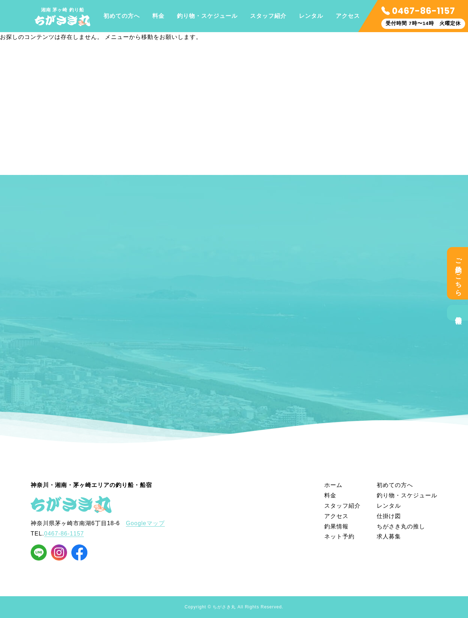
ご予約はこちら (458, 273)
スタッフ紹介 (268, 16)
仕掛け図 (389, 516)
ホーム (333, 485)
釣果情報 (458, 312)
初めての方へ (121, 16)
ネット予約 (339, 536)
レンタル (311, 16)
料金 (158, 16)
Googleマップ (145, 523)
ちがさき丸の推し (401, 526)
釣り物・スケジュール (207, 16)
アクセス (348, 16)
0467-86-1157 (418, 11)
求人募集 (389, 536)
